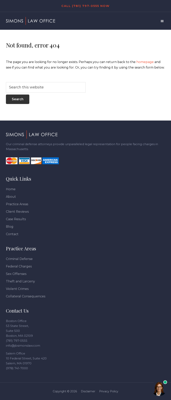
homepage (145, 62)
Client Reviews (17, 211)
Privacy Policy (108, 391)
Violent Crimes (17, 289)
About (11, 197)
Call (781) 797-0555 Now (85, 6)
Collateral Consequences (25, 296)
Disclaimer (88, 391)
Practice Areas (17, 204)
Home (11, 189)
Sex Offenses (16, 274)
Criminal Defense (19, 259)
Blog (9, 226)
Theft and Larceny (20, 281)
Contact (12, 234)
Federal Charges (19, 266)
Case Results (16, 219)
